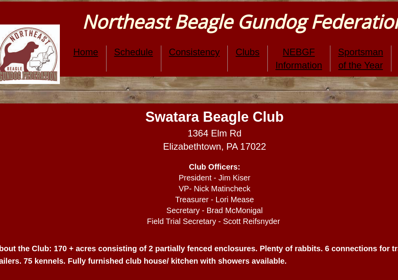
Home (85, 52)
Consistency (194, 52)
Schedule (133, 52)
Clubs (247, 52)
